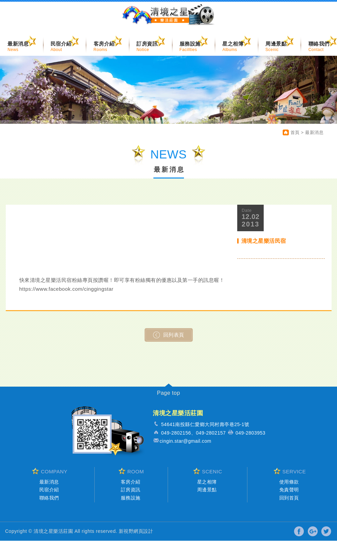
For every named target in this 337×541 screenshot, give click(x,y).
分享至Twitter (326, 532)
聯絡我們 (49, 498)
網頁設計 (143, 531)
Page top (168, 393)
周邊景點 (207, 490)
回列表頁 (168, 335)
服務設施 (131, 498)
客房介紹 (131, 482)
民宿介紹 (49, 490)
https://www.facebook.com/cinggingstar (66, 289)
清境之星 (168, 16)
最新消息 (49, 482)
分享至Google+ (313, 532)
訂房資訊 (131, 490)
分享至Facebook (299, 532)
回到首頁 (289, 498)
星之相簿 (207, 482)
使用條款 (289, 482)
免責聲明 (289, 490)
